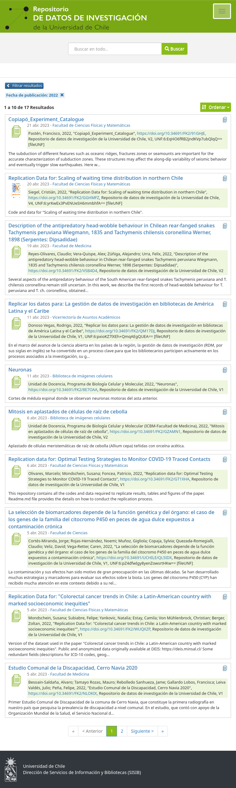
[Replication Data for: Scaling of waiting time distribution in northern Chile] (15, 190)
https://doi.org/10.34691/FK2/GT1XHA (154, 479)
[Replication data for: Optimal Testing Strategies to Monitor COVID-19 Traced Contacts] (15, 471)
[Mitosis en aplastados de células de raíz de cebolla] (15, 424)
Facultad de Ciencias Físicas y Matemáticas (91, 125)
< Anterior (92, 731)
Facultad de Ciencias (69, 532)
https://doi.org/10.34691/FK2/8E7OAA (62, 389)
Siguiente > (142, 731)
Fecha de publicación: (35, 95)
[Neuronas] (15, 382)
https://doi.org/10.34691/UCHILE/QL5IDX (134, 557)
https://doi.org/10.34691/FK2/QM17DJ (120, 331)
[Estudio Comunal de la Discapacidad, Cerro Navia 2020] (15, 680)
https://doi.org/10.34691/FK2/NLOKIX (62, 693)
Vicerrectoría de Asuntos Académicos (86, 317)
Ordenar (215, 107)
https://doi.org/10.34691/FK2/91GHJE (171, 133)
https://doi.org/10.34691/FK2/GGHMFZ (63, 197)
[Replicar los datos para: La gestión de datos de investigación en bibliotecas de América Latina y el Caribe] (15, 323)
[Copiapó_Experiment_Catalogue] (15, 131)
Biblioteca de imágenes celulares (83, 376)
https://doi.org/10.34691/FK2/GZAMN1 (145, 431)
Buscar (174, 49)
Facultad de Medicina (72, 245)
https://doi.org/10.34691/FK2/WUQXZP (115, 629)
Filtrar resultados (24, 85)
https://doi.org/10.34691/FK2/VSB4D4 (62, 270)
